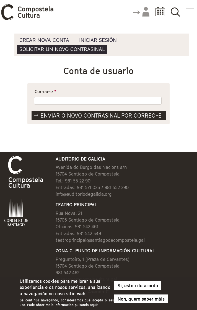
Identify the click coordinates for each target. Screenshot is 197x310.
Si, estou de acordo (138, 287)
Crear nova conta (44, 40)
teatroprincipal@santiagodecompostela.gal (100, 240)
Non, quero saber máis (141, 300)
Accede (140, 12)
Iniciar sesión (98, 40)
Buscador (175, 12)
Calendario (158, 12)
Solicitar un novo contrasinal (62, 49)
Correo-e (45, 91)
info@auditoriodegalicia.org (84, 194)
